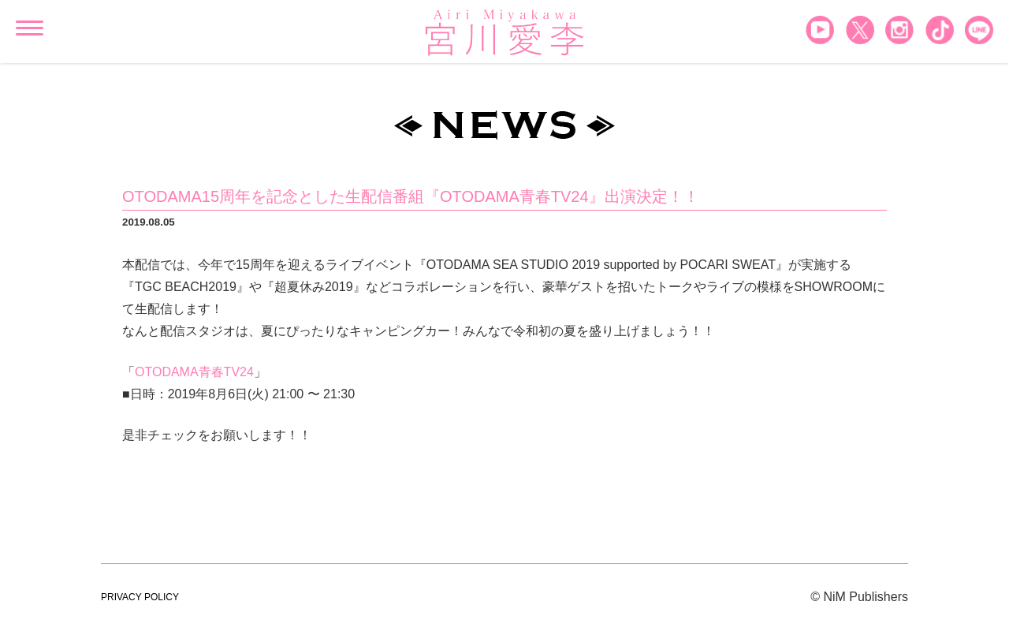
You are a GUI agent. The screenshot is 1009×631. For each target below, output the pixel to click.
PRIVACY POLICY (140, 597)
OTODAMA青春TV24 (194, 372)
